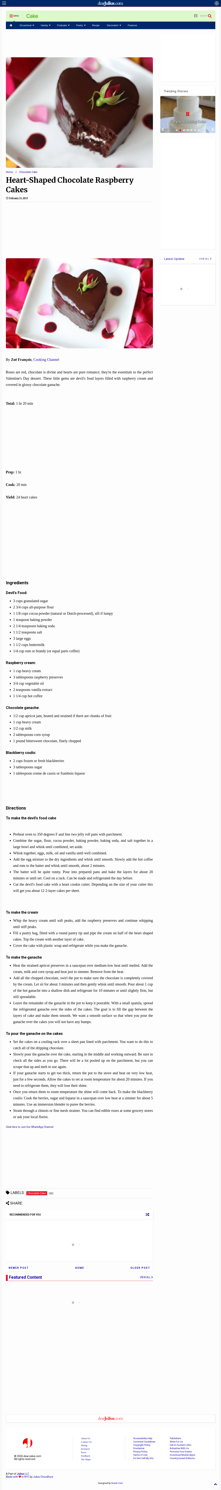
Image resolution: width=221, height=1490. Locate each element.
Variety (46, 25)
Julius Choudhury (43, 1476)
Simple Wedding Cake (187, 122)
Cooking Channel (46, 360)
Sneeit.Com (117, 1483)
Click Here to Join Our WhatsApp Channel (29, 1126)
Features (132, 25)
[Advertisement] (79, 43)
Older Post (140, 1267)
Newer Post (19, 1267)
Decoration (114, 25)
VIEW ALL (205, 259)
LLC (23, 1473)
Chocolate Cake (28, 172)
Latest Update (174, 259)
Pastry (81, 25)
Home (9, 172)
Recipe (96, 25)
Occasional (27, 25)
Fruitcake (63, 25)
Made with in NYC (17, 1476)
